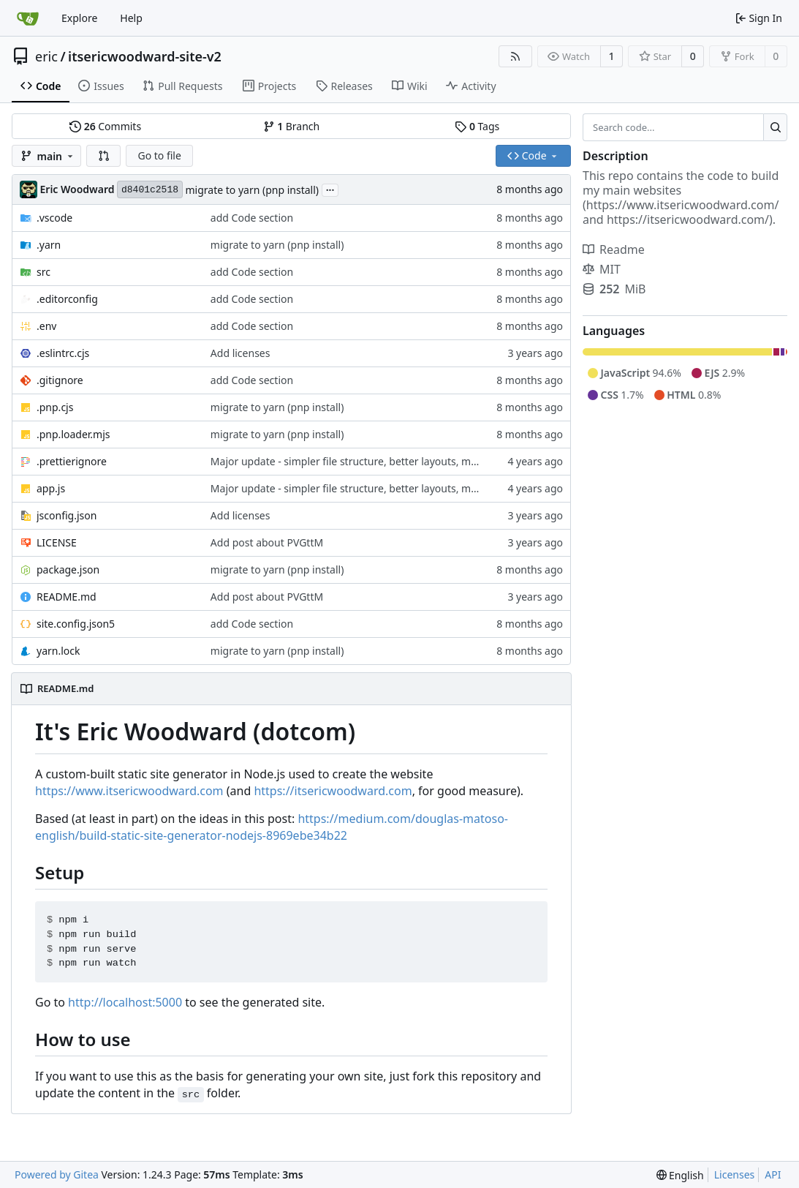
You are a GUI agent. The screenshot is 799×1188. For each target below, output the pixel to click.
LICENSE (57, 542)
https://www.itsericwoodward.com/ (682, 205)
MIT (602, 269)
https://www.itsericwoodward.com (129, 791)
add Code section (252, 218)
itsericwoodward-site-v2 (144, 56)
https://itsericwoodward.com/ (688, 219)
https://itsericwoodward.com (333, 791)
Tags (477, 126)
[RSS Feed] (515, 56)
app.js (51, 488)
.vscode (54, 218)
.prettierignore (72, 461)
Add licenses (240, 353)
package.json (68, 569)
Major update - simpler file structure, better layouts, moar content (369, 461)
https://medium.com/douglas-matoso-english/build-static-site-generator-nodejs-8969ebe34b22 (271, 827)
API (773, 1174)
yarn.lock (58, 651)
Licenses (734, 1174)
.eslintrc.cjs (63, 353)
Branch (291, 126)
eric (46, 56)
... (330, 189)
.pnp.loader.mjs (73, 434)
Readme (614, 249)
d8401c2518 (149, 189)
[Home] (27, 18)
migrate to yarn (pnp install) (252, 190)
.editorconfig (67, 299)
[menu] (680, 1175)
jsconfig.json (66, 515)
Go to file (159, 155)
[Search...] (775, 127)
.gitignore (60, 380)
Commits (105, 126)
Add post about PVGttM (267, 542)
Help (131, 18)
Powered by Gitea (57, 1174)
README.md (66, 597)
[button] (103, 156)
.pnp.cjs (55, 407)
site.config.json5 (76, 624)
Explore (79, 18)
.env (46, 326)
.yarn (49, 245)
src (43, 272)
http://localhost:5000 (125, 1002)
